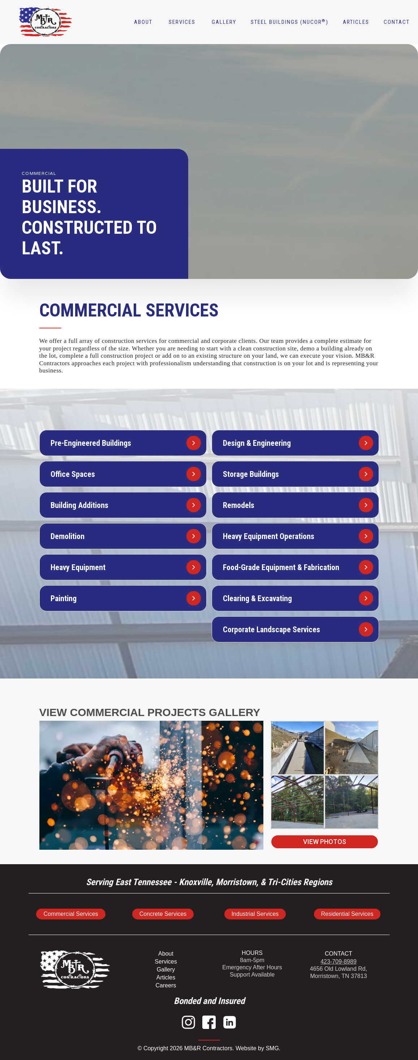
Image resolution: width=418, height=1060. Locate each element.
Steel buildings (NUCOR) (289, 22)
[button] (182, 22)
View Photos (324, 841)
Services (166, 961)
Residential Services (347, 914)
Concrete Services (163, 914)
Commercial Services (70, 914)
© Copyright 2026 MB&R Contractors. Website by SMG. (209, 1048)
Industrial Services (255, 914)
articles (356, 22)
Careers (166, 985)
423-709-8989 (338, 961)
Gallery (224, 22)
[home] (21, 22)
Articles (165, 977)
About (143, 22)
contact (397, 22)
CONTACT (338, 954)
